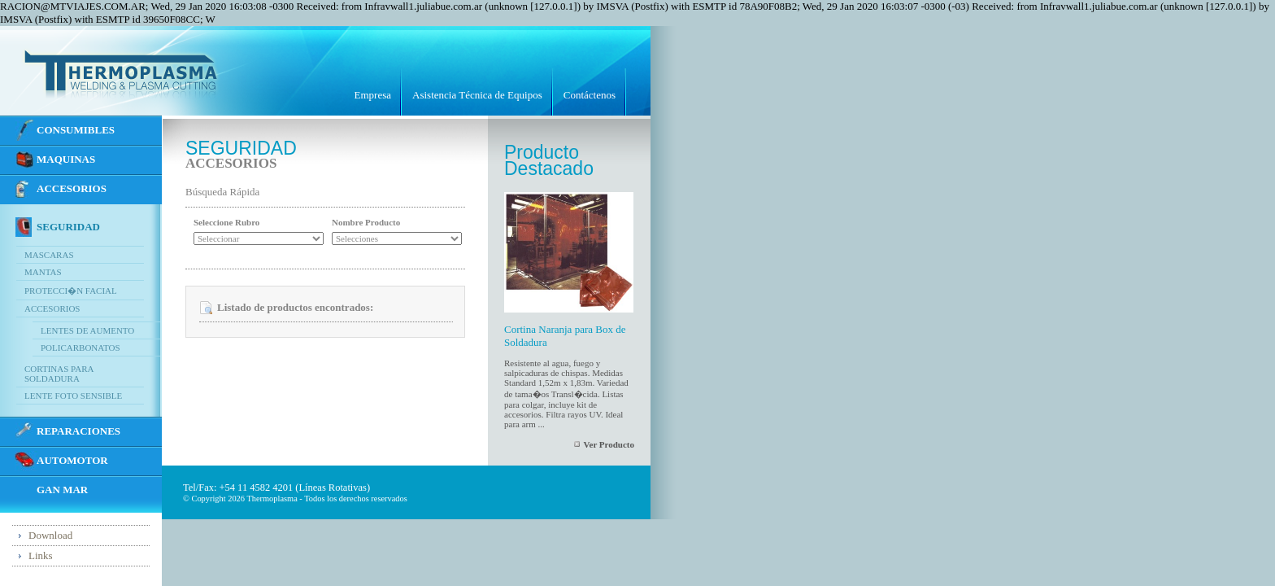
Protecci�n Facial (70, 290)
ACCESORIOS (72, 188)
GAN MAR (62, 489)
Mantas (43, 272)
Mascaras (49, 255)
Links (40, 555)
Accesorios (52, 308)
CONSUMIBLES (76, 130)
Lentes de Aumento (87, 330)
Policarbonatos (80, 347)
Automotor (72, 460)
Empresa (373, 95)
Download (50, 535)
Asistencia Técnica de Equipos (477, 95)
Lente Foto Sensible (73, 395)
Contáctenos (590, 95)
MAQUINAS (66, 159)
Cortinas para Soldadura (59, 373)
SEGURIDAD (68, 227)
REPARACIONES (78, 431)
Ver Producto (609, 444)
